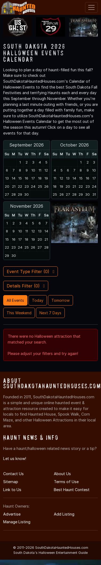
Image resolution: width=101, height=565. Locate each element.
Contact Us (13, 473)
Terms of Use (66, 481)
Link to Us (12, 489)
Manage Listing (16, 522)
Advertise (12, 514)
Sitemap (10, 481)
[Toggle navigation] (91, 7)
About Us (62, 473)
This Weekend (19, 313)
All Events (15, 300)
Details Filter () (26, 285)
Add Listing (64, 514)
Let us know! (14, 458)
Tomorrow (60, 300)
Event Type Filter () (30, 271)
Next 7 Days (50, 313)
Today (37, 300)
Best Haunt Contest (72, 489)
